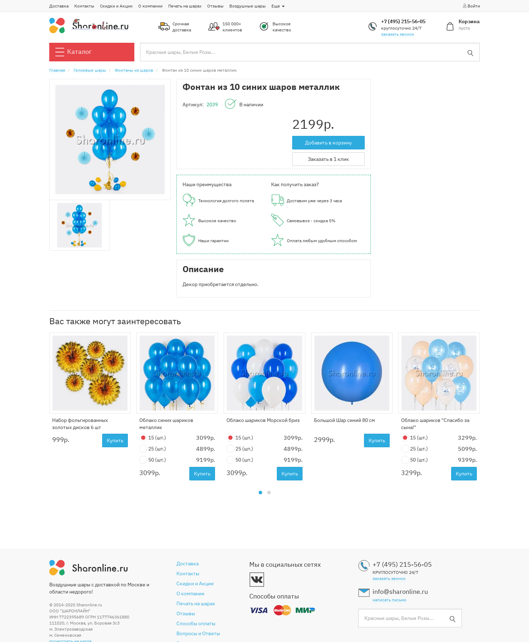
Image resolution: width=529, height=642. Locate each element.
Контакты (84, 6)
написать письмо (389, 599)
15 (152, 438)
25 (152, 449)
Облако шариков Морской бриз (263, 420)
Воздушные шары (247, 6)
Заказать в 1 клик (328, 159)
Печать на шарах (184, 6)
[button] (260, 492)
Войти (471, 6)
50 (152, 460)
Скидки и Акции (116, 6)
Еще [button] (278, 6)
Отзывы (215, 6)
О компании (150, 6)
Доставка (59, 6)
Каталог (73, 52)
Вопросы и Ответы (198, 633)
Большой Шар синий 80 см (344, 420)
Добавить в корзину (328, 142)
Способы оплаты (195, 623)
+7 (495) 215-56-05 (403, 21)
